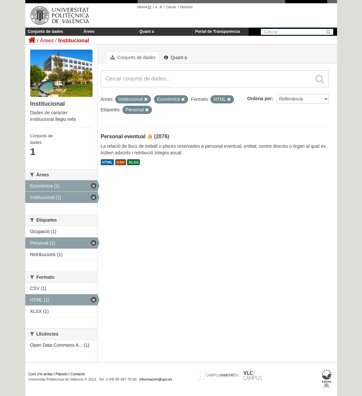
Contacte (78, 374)
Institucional (73, 40)
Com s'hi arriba (41, 374)
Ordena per (259, 98)
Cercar (171, 7)
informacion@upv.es (155, 379)
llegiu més (65, 119)
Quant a (146, 31)
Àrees (89, 31)
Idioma (145, 7)
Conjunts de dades (45, 31)
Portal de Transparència (217, 31)
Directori (186, 7)
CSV (120, 162)
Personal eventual (123, 136)
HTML (107, 162)
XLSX (133, 162)
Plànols (61, 374)
